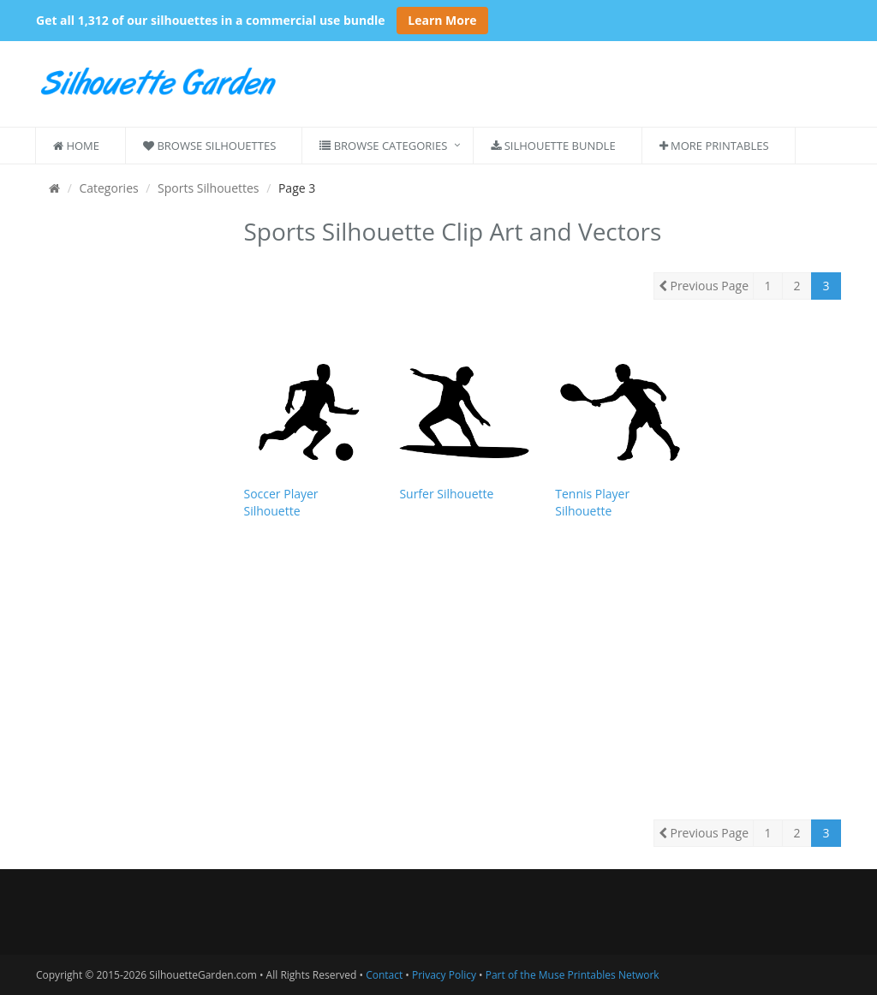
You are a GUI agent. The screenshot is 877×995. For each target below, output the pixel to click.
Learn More (442, 20)
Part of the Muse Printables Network (572, 975)
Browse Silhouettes (209, 145)
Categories (108, 188)
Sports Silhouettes (208, 188)
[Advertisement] (127, 469)
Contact (384, 975)
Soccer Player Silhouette (281, 502)
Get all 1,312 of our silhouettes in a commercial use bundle (210, 20)
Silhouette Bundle (553, 145)
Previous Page (704, 285)
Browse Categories (383, 145)
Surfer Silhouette (446, 494)
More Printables (714, 145)
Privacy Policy (444, 975)
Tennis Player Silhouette (592, 502)
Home (76, 145)
